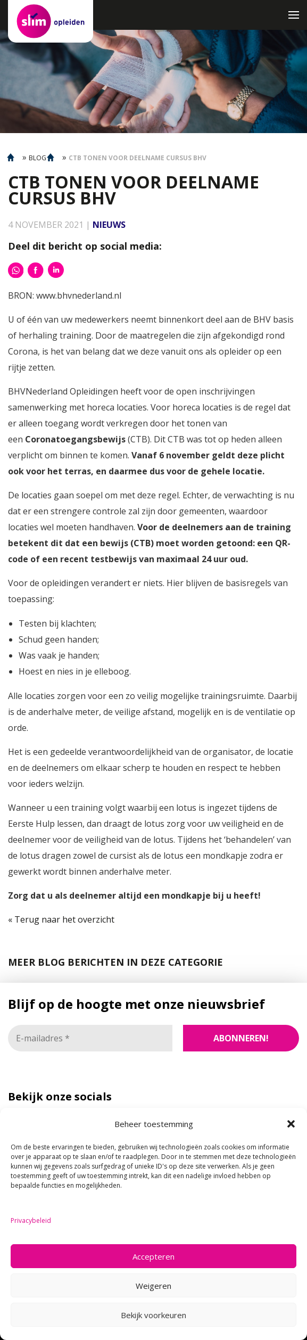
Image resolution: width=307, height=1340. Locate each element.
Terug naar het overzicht (63, 919)
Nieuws (109, 225)
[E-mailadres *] (90, 1038)
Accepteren (153, 1256)
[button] (291, 1124)
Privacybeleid (31, 1220)
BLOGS (39, 157)
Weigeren (153, 1285)
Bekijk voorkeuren (153, 1315)
